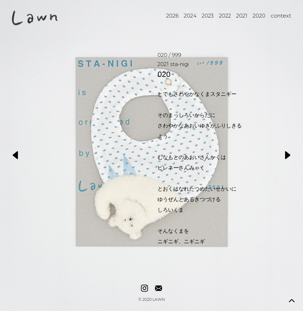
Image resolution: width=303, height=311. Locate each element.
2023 (208, 15)
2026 (172, 15)
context (281, 15)
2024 (190, 15)
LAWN (159, 300)
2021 (241, 15)
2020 (259, 15)
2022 (225, 15)
